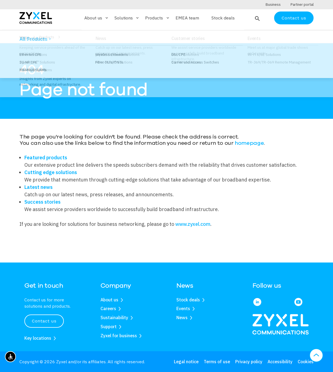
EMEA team (187, 28)
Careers (108, 309)
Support (109, 326)
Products (46, 47)
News (182, 318)
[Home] (35, 28)
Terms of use (217, 361)
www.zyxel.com (192, 234)
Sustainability (114, 318)
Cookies (306, 361)
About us (109, 299)
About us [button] (96, 28)
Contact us (294, 28)
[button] (256, 28)
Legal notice (186, 361)
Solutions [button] (127, 28)
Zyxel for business (119, 335)
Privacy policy (248, 361)
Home (24, 47)
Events (183, 309)
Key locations (37, 338)
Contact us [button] (44, 321)
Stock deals (223, 28)
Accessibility (280, 361)
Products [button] (157, 28)
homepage (249, 153)
